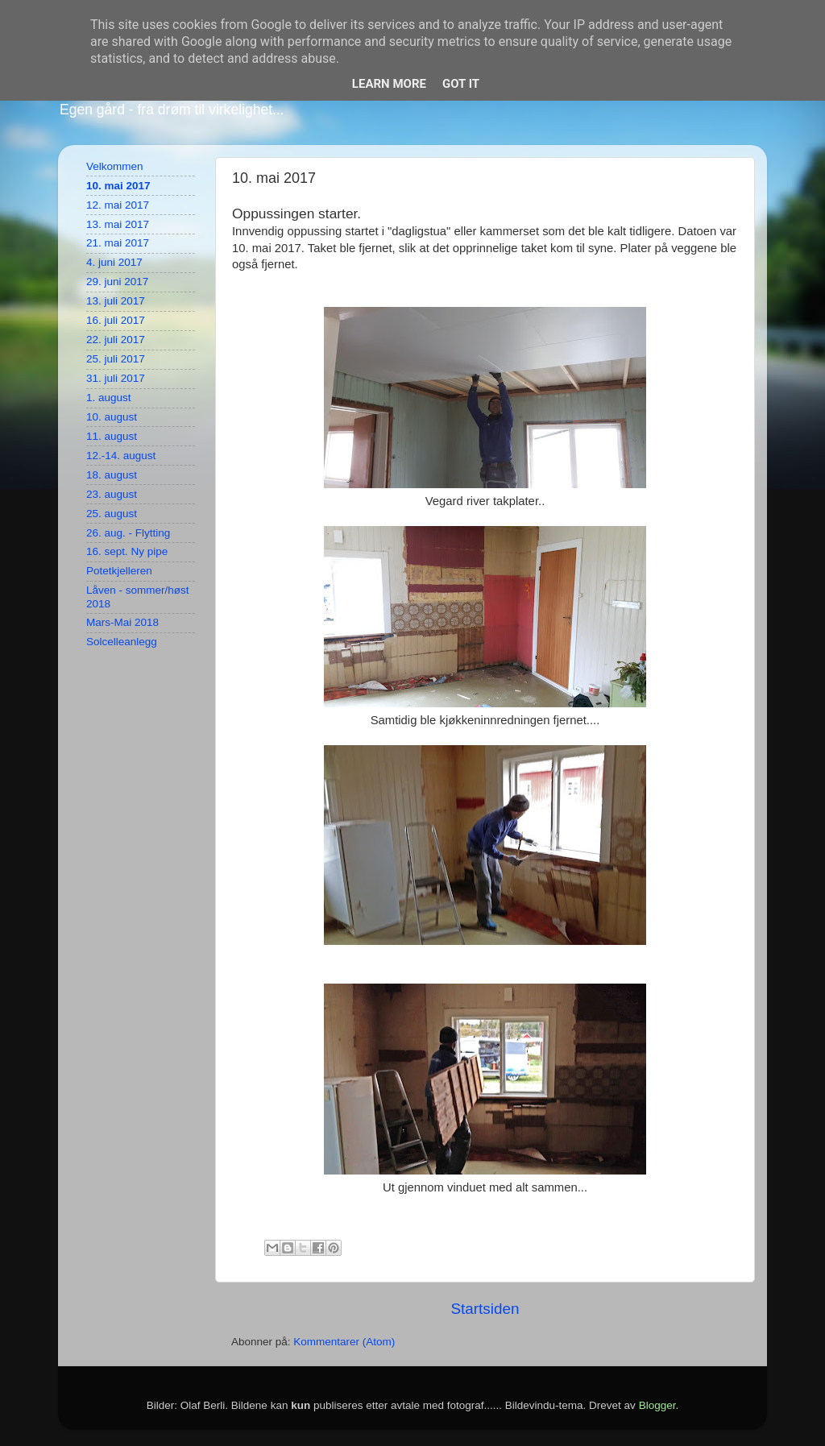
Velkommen (114, 166)
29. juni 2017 (117, 282)
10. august (111, 417)
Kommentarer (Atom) (344, 1342)
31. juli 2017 (115, 378)
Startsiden (484, 1308)
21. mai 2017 (117, 243)
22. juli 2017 (115, 340)
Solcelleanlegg (121, 642)
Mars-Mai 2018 (122, 622)
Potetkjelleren (119, 571)
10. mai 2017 (118, 186)
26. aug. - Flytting (128, 533)
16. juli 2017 (115, 320)
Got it (460, 84)
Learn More (389, 84)
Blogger (657, 1405)
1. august (108, 398)
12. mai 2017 (117, 205)
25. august (111, 514)
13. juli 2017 (115, 301)
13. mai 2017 (117, 224)
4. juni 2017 (114, 262)
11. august (111, 436)
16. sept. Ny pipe (127, 551)
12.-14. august (120, 456)
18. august (111, 475)
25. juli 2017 (115, 359)
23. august (111, 494)
